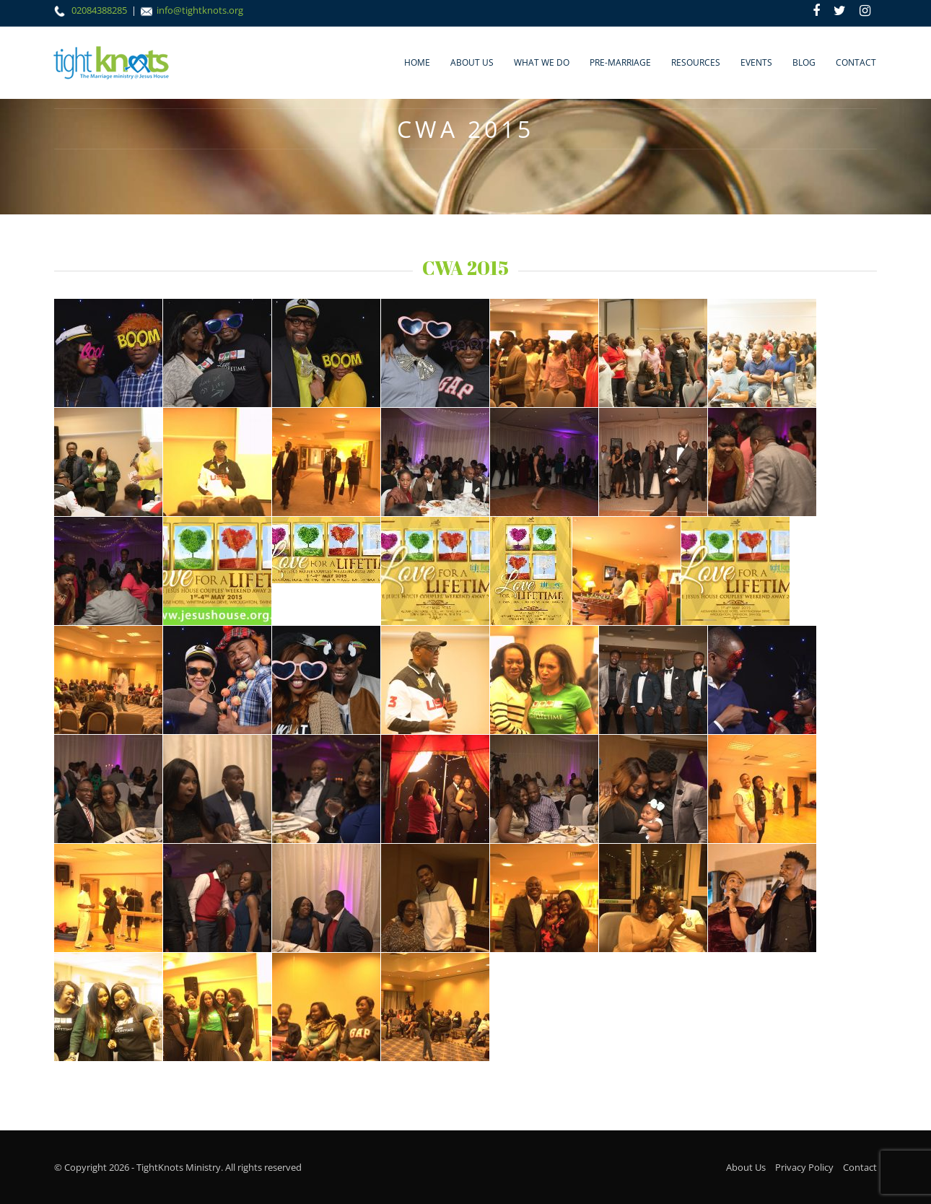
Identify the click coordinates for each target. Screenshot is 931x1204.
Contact (856, 62)
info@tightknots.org (200, 10)
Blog (804, 62)
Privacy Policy (804, 1167)
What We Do (541, 62)
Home (417, 62)
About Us (472, 62)
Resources (695, 62)
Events (756, 62)
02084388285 (100, 10)
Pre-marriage (620, 62)
